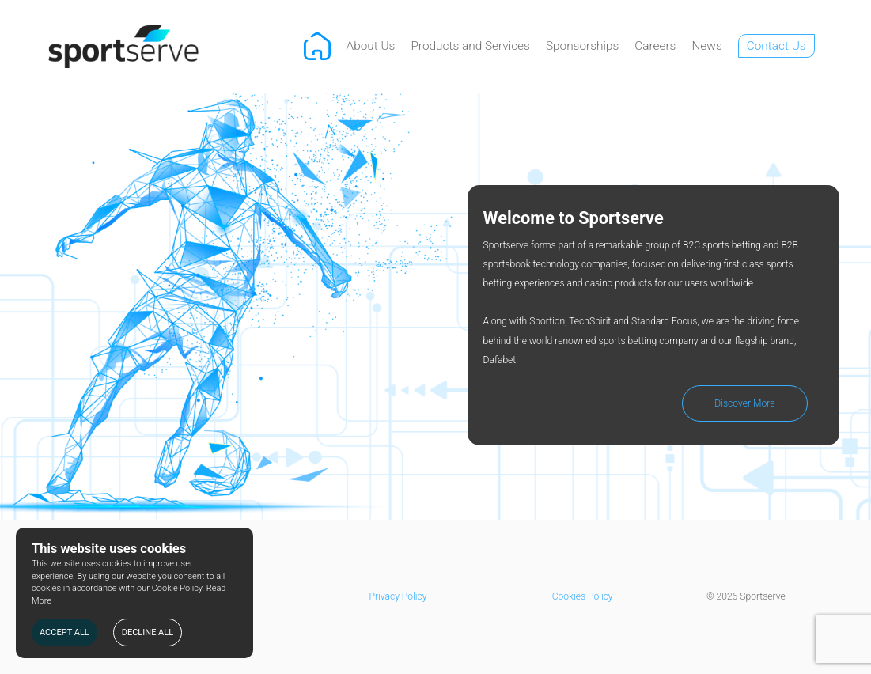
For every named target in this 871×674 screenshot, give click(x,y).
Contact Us (776, 46)
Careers (655, 46)
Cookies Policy (582, 596)
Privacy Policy (398, 596)
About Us (371, 46)
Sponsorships (582, 46)
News (706, 46)
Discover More (744, 403)
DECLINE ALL (147, 632)
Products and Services (470, 46)
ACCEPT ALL (64, 632)
